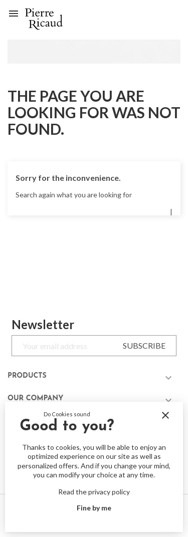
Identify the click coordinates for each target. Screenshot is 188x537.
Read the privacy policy (94, 491)
